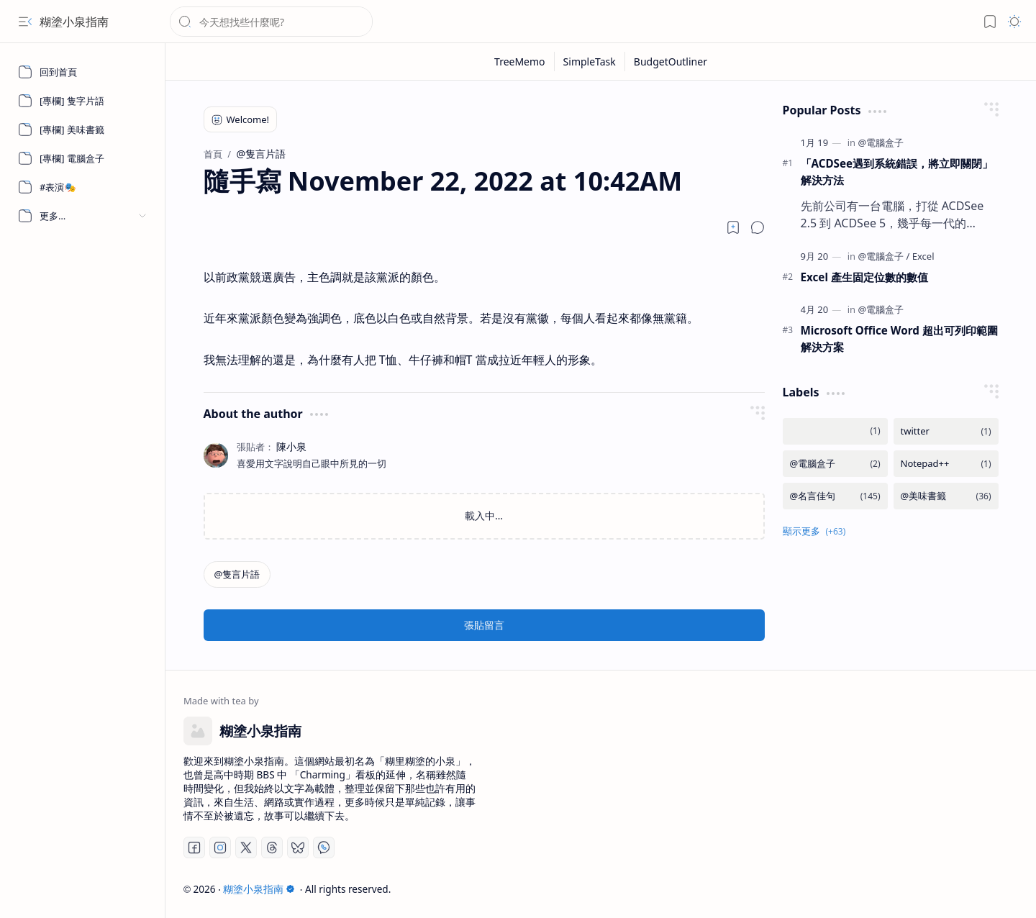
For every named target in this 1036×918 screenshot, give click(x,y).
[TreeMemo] (520, 61)
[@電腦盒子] (881, 142)
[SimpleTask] (590, 61)
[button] (25, 21)
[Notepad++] (946, 463)
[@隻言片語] (237, 574)
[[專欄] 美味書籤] (83, 129)
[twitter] (946, 431)
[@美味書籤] (946, 496)
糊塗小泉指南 (74, 21)
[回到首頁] (83, 72)
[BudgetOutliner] (670, 61)
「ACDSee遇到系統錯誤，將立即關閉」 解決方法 (897, 171)
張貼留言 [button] (484, 625)
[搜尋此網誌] (271, 21)
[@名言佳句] (835, 496)
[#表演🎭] (83, 187)
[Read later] (733, 227)
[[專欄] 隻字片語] (83, 100)
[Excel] (923, 256)
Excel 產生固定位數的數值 (864, 277)
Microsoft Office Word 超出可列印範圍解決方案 (899, 338)
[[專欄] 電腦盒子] (83, 158)
